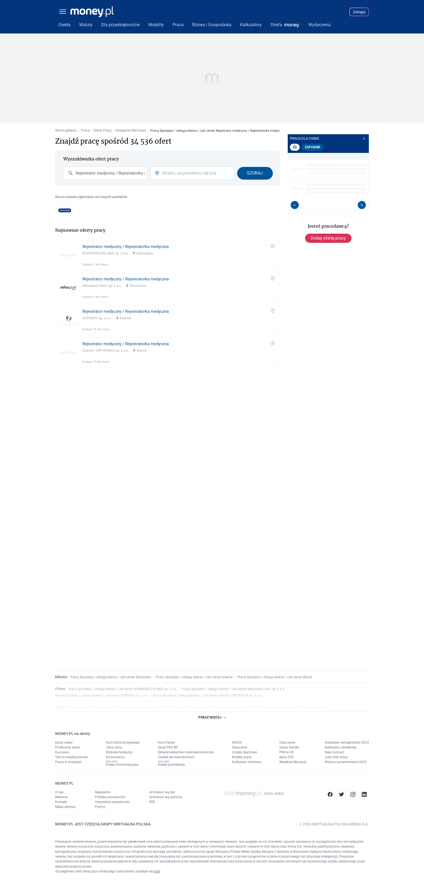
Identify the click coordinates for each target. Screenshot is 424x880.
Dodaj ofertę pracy (328, 238)
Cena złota (114, 747)
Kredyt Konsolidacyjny (122, 765)
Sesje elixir (239, 747)
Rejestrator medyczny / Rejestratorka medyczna (125, 246)
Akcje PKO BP (168, 747)
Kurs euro (62, 752)
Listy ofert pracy (336, 757)
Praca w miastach (68, 762)
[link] (167, 255)
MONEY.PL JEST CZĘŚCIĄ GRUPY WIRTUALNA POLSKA (103, 824)
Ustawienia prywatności (112, 802)
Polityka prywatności (110, 797)
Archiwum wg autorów (165, 797)
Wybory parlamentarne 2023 (346, 762)
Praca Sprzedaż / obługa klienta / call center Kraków (194, 677)
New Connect (334, 752)
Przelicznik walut (67, 747)
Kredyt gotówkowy (171, 765)
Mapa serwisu (65, 807)
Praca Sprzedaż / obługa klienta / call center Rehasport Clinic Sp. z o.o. (233, 689)
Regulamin (103, 792)
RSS (152, 802)
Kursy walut (63, 742)
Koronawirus (115, 757)
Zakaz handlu (289, 747)
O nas (59, 792)
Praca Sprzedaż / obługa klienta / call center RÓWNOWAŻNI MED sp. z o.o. (122, 689)
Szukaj (255, 173)
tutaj (157, 871)
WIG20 (237, 742)
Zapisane (312, 147)
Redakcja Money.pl (292, 762)
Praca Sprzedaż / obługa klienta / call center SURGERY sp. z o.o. (101, 695)
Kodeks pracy (242, 757)
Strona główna (66, 130)
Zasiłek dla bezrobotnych (176, 757)
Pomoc (100, 807)
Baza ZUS (286, 757)
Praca (85, 130)
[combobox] (105, 173)
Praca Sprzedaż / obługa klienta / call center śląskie (285, 707)
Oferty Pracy (102, 130)
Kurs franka (166, 742)
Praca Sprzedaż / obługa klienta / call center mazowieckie (113, 707)
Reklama (61, 797)
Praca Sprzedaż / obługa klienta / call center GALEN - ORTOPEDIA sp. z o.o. (207, 695)
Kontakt (61, 802)
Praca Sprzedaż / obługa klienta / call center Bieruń (274, 677)
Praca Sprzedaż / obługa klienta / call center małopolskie (201, 707)
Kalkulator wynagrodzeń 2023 (347, 742)
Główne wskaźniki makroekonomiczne (186, 752)
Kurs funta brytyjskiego (123, 742)
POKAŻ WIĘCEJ (212, 717)
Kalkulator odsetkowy (340, 747)
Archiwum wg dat (162, 792)
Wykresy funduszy (119, 752)
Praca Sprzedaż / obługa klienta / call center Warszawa (110, 677)
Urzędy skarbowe (244, 752)
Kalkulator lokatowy (246, 762)
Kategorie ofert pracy (131, 130)
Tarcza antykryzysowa (71, 757)
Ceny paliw (287, 742)
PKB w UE (286, 752)
